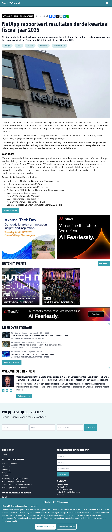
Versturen (90, 427)
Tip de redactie (10, 210)
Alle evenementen (9, 463)
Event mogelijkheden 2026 (13, 481)
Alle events (103, 263)
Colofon (5, 475)
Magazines (6, 472)
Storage (7, 45)
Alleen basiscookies (66, 527)
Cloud (4, 454)
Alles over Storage (11, 362)
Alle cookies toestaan (45, 527)
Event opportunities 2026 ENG (14, 487)
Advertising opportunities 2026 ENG (17, 484)
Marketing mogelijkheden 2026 (15, 478)
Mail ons (60, 494)
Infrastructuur (59, 45)
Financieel (43, 45)
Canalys (5, 497)
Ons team (6, 466)
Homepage (6, 469)
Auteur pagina (24, 396)
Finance (30, 45)
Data (18, 45)
